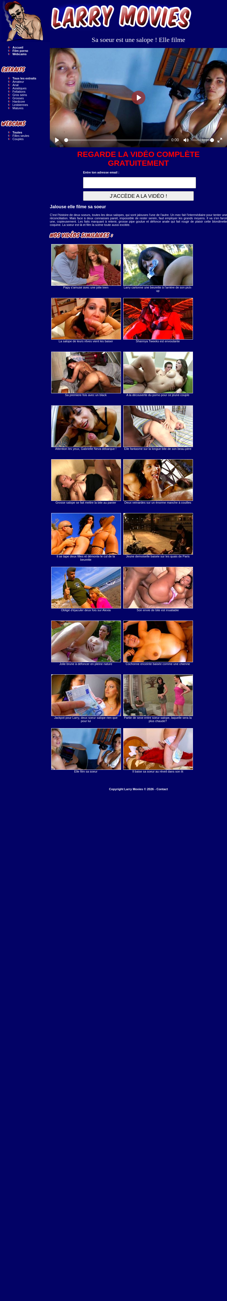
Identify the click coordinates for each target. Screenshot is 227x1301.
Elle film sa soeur (85, 750)
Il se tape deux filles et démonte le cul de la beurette (85, 537)
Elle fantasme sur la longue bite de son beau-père (157, 427)
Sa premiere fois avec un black (85, 374)
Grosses (18, 98)
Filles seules (20, 135)
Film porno (20, 50)
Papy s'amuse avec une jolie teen (85, 266)
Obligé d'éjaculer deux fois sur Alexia (85, 589)
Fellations (18, 91)
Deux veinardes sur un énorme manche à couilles (157, 481)
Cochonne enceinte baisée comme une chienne (157, 643)
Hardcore (18, 101)
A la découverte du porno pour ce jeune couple (157, 374)
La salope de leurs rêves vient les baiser (85, 320)
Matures (18, 108)
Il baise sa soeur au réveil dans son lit (157, 750)
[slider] (116, 140)
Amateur (18, 81)
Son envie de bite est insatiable (157, 589)
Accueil (17, 47)
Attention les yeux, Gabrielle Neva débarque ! (85, 427)
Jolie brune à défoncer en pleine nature (85, 643)
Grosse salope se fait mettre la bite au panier (85, 481)
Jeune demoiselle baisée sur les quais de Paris (157, 535)
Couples (18, 139)
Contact (162, 789)
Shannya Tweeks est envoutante (157, 320)
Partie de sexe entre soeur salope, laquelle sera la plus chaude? (157, 698)
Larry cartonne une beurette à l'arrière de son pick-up (157, 268)
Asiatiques (19, 88)
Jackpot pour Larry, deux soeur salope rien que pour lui (85, 698)
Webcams (19, 54)
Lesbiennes (20, 104)
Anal (15, 85)
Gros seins (19, 95)
